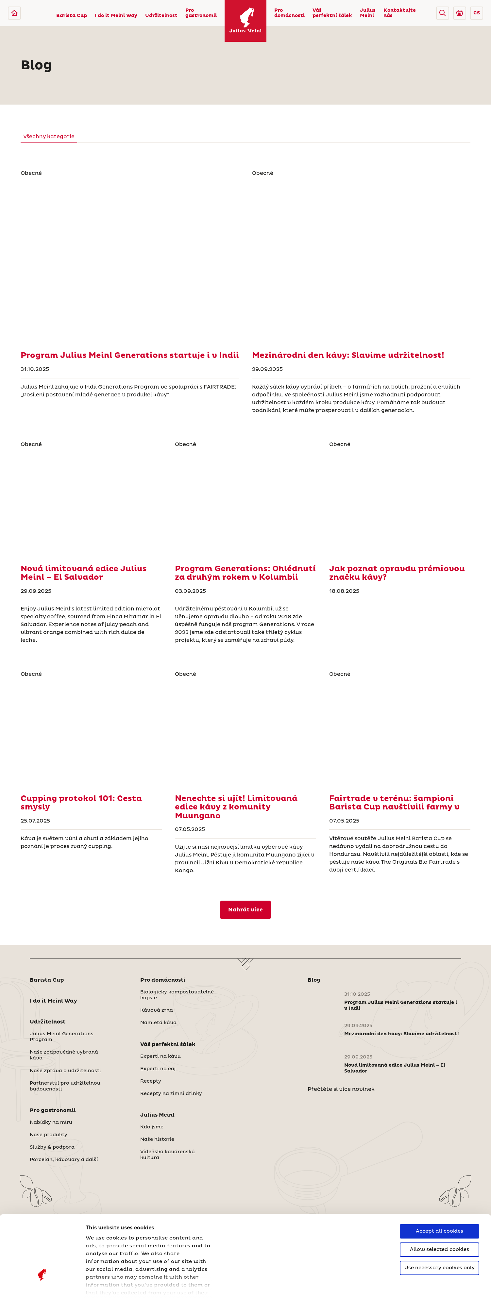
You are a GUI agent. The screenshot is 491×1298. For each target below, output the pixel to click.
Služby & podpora (52, 1147)
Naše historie (157, 1139)
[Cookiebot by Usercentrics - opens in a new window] (42, 1285)
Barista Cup (71, 16)
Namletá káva (158, 1023)
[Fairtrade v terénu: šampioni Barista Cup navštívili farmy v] (399, 734)
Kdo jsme (151, 1127)
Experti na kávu (160, 1056)
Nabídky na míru (51, 1122)
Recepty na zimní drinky (171, 1094)
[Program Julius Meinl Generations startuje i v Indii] (130, 261)
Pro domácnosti (289, 13)
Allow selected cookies (439, 1193)
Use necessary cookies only (439, 1211)
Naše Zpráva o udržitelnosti (65, 1071)
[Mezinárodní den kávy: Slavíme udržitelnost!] (361, 261)
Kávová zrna (156, 1010)
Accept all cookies (439, 1175)
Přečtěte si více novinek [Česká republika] (341, 1089)
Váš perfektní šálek (332, 13)
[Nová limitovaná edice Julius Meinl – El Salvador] (91, 504)
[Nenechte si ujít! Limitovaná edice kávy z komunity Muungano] (245, 734)
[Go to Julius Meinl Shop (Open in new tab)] (459, 13)
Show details (103, 1285)
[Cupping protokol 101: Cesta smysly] (91, 734)
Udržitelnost (161, 16)
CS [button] (476, 13)
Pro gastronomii (201, 13)
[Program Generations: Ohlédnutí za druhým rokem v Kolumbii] (245, 504)
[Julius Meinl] (14, 13)
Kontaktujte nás (399, 13)
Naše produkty (48, 1135)
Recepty (150, 1081)
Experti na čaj (158, 1069)
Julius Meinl (368, 13)
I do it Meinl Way (116, 16)
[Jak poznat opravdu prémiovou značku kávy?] (399, 504)
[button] (442, 13)
